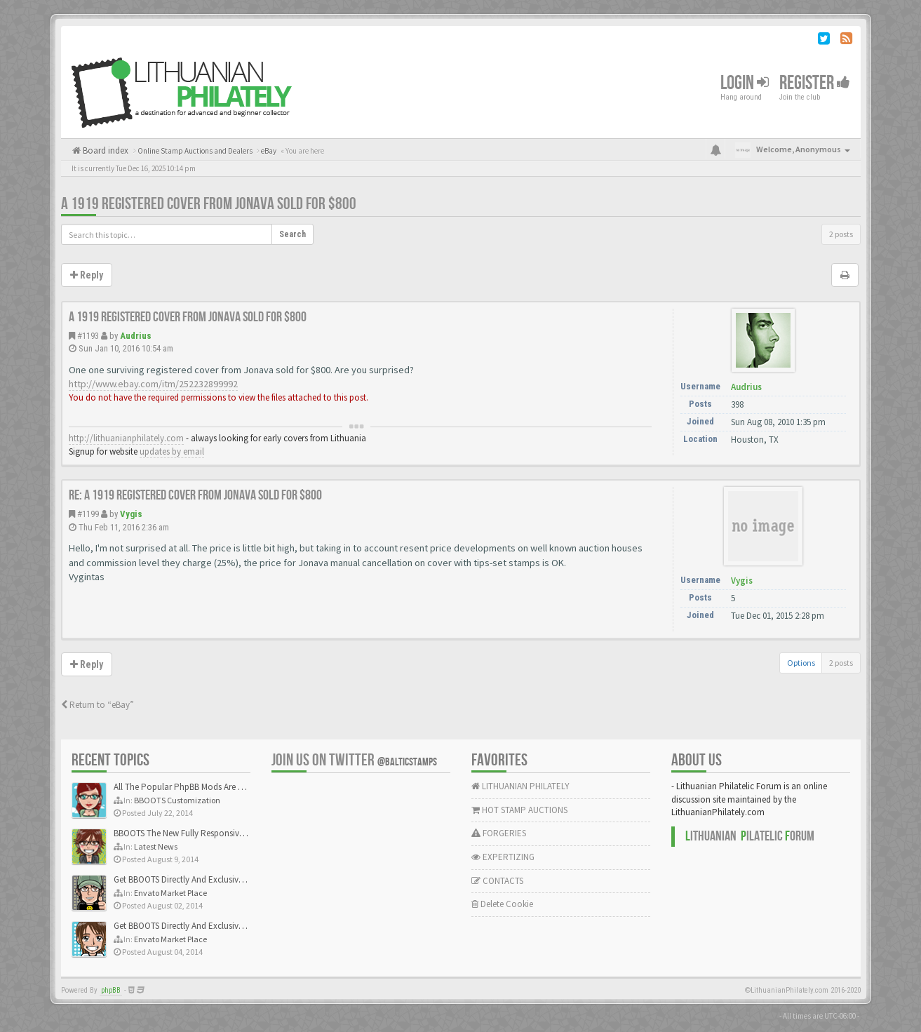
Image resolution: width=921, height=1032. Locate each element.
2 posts (841, 234)
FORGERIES (498, 833)
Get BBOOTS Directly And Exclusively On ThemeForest (214, 879)
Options (801, 662)
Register (814, 83)
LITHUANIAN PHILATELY (520, 786)
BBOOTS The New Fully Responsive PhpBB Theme (206, 833)
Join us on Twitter (354, 760)
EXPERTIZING (503, 857)
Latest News (155, 846)
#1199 (88, 514)
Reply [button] (86, 275)
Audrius (136, 335)
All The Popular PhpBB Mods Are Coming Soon (202, 787)
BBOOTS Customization (177, 800)
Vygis (131, 514)
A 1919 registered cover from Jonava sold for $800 (208, 204)
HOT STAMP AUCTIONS (519, 810)
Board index (104, 150)
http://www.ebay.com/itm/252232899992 (153, 383)
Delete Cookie (502, 904)
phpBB (111, 990)
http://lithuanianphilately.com (126, 438)
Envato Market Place (170, 892)
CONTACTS (497, 881)
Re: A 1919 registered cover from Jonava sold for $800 (195, 495)
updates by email (172, 451)
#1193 (88, 335)
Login (744, 83)
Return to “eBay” (97, 705)
